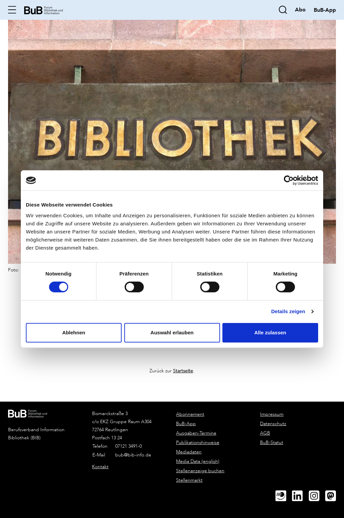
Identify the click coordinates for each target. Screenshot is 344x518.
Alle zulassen (270, 332)
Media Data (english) (197, 461)
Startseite (183, 370)
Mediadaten (189, 452)
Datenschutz (273, 424)
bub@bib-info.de (133, 455)
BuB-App (186, 424)
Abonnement (190, 414)
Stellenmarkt (189, 480)
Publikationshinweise (197, 442)
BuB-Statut (271, 442)
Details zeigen (288, 311)
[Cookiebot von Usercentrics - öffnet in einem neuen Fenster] (288, 180)
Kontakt (100, 467)
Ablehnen (73, 332)
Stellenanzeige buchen (200, 471)
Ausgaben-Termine (196, 433)
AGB (265, 433)
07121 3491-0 (128, 446)
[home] (43, 9)
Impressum (272, 414)
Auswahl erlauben (172, 332)
